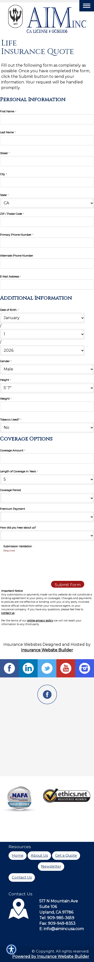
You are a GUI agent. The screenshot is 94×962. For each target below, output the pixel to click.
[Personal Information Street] (47, 161)
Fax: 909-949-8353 (57, 923)
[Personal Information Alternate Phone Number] (47, 263)
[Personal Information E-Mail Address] (47, 284)
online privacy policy (40, 620)
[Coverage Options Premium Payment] (47, 517)
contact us (7, 613)
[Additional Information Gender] (47, 369)
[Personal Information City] (47, 182)
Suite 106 (48, 906)
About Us (39, 855)
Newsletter (51, 866)
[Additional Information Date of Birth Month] (42, 318)
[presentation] (40, 561)
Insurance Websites (22, 644)
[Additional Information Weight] (47, 406)
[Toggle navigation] (86, 5)
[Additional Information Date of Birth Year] (42, 350)
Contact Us (22, 877)
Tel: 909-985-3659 (56, 918)
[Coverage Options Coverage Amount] (47, 458)
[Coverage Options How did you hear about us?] (47, 535)
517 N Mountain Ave (58, 901)
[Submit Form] (67, 584)
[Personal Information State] (47, 203)
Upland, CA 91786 (56, 912)
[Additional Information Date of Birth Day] (42, 334)
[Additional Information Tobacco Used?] (47, 427)
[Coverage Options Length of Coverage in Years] (47, 479)
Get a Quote (66, 855)
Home (17, 855)
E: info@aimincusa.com (61, 928)
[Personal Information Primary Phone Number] (47, 242)
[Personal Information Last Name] (47, 140)
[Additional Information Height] (47, 388)
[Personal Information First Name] (47, 119)
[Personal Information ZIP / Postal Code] (47, 221)
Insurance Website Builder (47, 650)
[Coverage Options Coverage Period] (47, 498)
